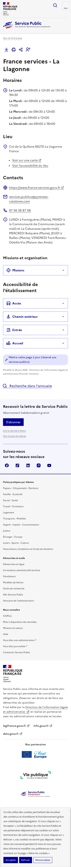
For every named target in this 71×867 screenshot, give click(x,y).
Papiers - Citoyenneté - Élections (20, 488)
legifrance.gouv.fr (16, 726)
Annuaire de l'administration (18, 600)
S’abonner (13, 422)
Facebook (7, 465)
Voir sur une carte (26, 160)
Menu (66, 8)
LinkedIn (28, 465)
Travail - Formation (13, 506)
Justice (6, 531)
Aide (5, 634)
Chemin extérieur (22, 316)
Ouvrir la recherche (55, 5)
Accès (13, 303)
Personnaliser (42, 860)
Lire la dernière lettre (14, 431)
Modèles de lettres (13, 582)
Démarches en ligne (13, 564)
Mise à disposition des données (20, 622)
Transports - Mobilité (14, 518)
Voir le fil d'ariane (12, 38)
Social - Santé (10, 500)
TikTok (17, 465)
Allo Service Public (13, 594)
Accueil (14, 343)
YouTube (49, 465)
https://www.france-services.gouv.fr (36, 187)
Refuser (25, 860)
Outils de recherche (13, 588)
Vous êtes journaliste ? (15, 646)
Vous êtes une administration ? (19, 640)
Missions (15, 270)
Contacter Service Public (16, 652)
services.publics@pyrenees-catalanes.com (28, 199)
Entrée (14, 330)
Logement (8, 512)
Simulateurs (9, 576)
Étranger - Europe (12, 537)
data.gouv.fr (13, 734)
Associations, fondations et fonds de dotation (28, 549)
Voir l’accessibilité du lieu (30, 165)
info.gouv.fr (43, 726)
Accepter (10, 860)
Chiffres (7, 616)
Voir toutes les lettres (14, 436)
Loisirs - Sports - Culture (16, 543)
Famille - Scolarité (12, 494)
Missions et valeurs (13, 628)
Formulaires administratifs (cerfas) (21, 570)
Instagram (38, 465)
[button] (28, 49)
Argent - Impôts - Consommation (21, 524)
